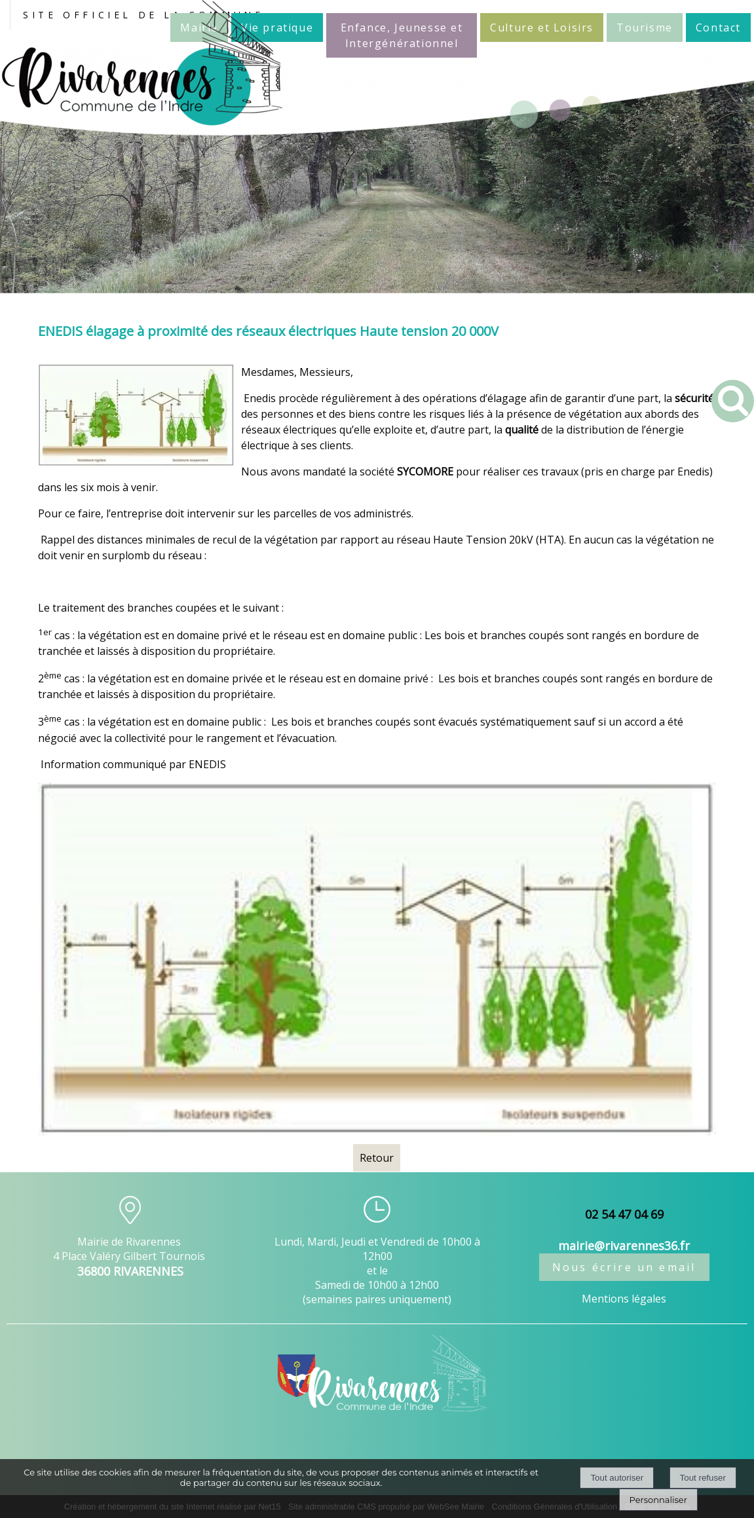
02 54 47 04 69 (624, 1214)
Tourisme (644, 27)
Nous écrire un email (624, 1267)
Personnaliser (658, 1499)
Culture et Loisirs (542, 27)
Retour (377, 1158)
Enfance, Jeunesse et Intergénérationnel (402, 35)
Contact (718, 27)
